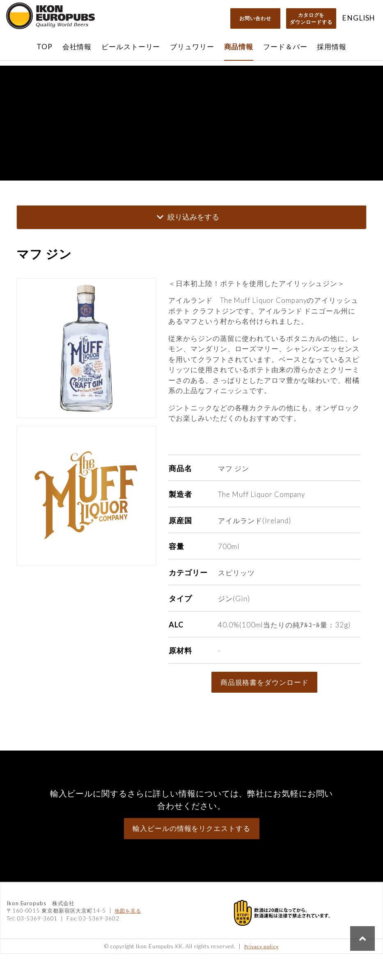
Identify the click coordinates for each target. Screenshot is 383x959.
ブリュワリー (192, 46)
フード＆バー (285, 46)
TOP (45, 46)
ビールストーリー (130, 46)
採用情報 (331, 46)
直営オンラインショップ (191, 73)
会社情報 (77, 46)
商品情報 (239, 46)
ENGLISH (358, 18)
